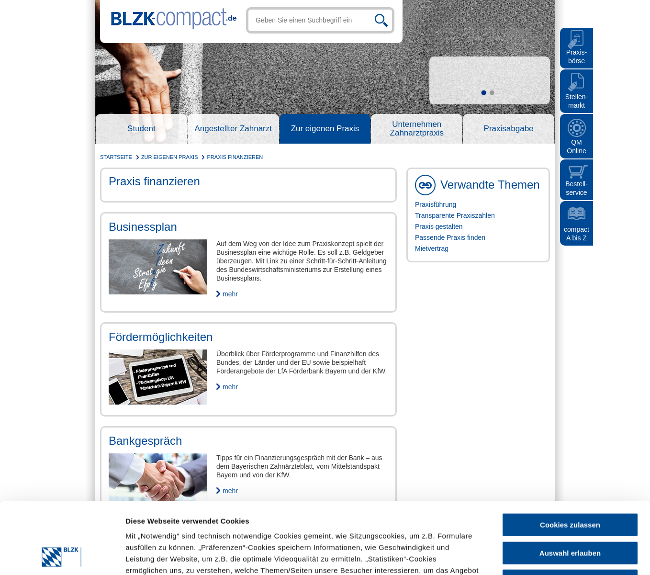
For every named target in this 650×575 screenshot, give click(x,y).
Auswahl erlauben (570, 486)
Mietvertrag (431, 248)
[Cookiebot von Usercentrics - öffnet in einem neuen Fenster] (62, 556)
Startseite (116, 157)
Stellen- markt (576, 101)
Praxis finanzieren (235, 157)
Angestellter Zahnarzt (233, 128)
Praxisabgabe (509, 128)
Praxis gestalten (439, 226)
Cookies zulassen (570, 458)
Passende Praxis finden (450, 237)
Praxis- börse (576, 56)
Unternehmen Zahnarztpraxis (417, 128)
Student (141, 128)
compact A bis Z (576, 233)
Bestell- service (576, 188)
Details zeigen (422, 556)
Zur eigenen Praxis (325, 128)
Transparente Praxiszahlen (455, 215)
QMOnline (576, 146)
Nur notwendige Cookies (570, 514)
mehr (230, 294)
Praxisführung (435, 204)
